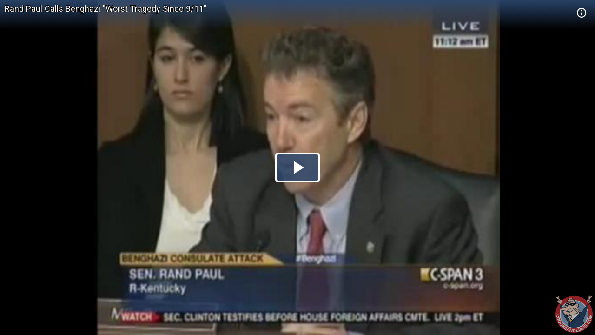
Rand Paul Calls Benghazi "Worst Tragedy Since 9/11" (105, 8)
